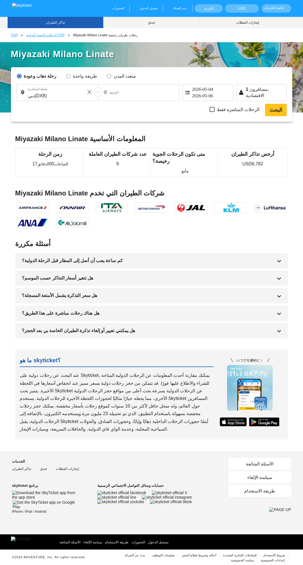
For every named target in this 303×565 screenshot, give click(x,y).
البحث (276, 110)
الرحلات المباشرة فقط (238, 109)
